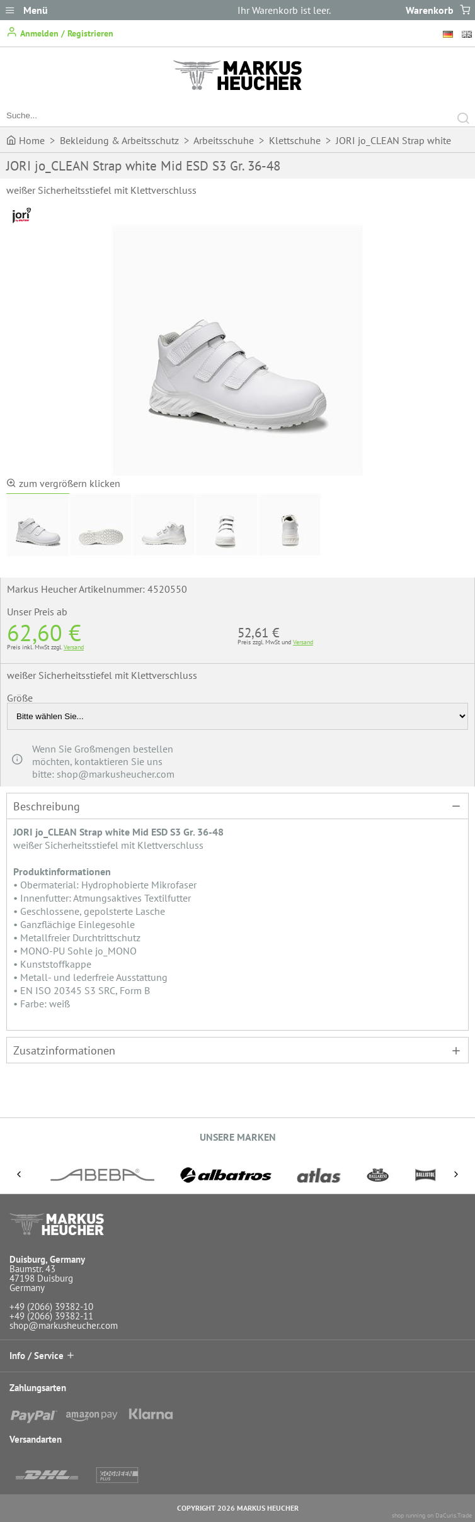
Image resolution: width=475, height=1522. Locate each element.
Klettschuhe (295, 140)
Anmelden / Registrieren (59, 32)
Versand (74, 647)
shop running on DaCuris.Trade (432, 1515)
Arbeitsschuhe (223, 140)
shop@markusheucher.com (63, 1325)
